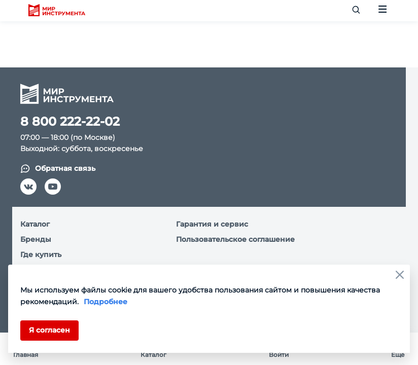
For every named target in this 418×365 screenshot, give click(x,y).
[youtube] (53, 186)
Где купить (40, 254)
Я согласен (49, 330)
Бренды (35, 239)
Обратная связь (57, 168)
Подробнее (105, 301)
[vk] (28, 186)
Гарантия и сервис (212, 224)
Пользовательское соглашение (235, 239)
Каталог (35, 224)
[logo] (56, 10)
